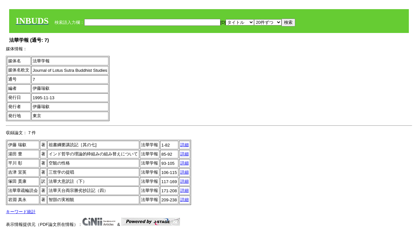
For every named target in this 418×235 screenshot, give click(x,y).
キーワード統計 (21, 211)
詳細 (184, 144)
